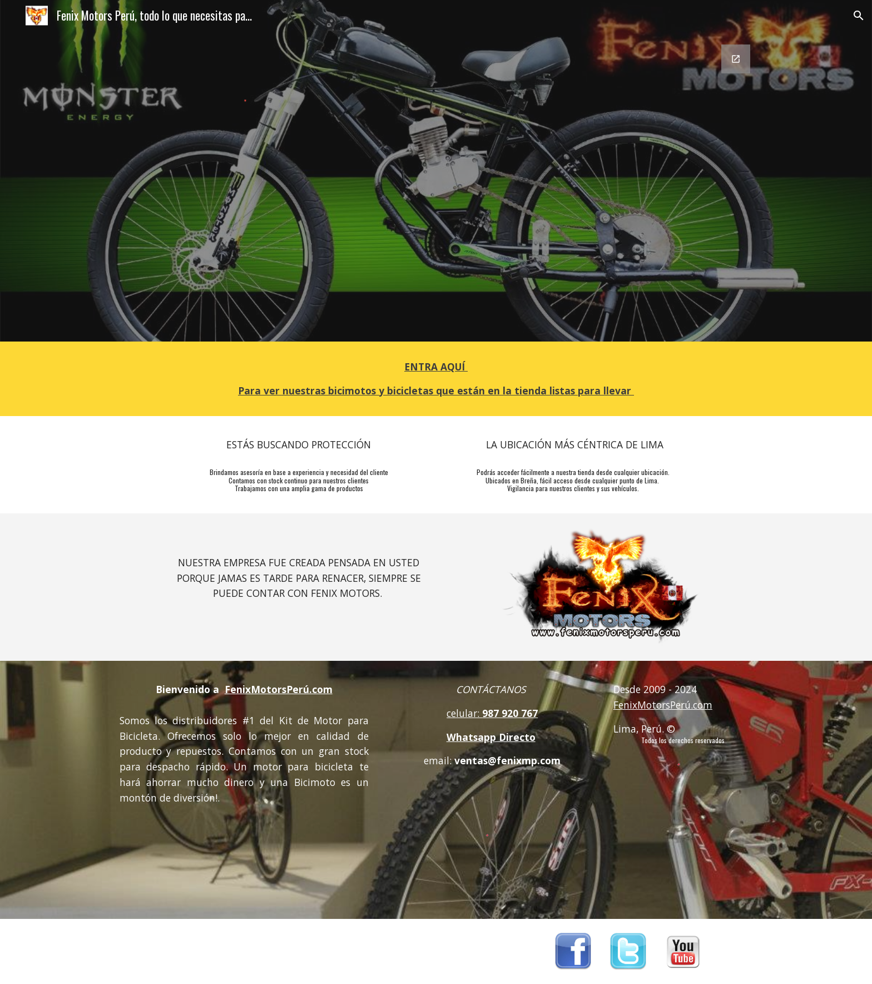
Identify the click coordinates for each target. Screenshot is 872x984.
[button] (858, 15)
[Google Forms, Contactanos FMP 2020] (573, 186)
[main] (436, 379)
